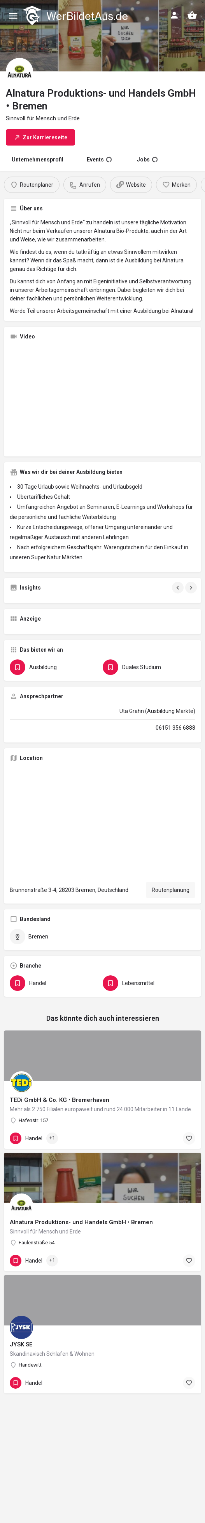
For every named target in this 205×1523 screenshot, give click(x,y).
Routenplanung (170, 890)
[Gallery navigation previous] (178, 587)
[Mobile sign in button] (174, 15)
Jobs (147, 159)
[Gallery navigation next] (191, 587)
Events (99, 159)
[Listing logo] (19, 71)
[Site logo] (76, 15)
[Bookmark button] (189, 1138)
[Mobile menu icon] (13, 15)
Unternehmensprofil (37, 159)
